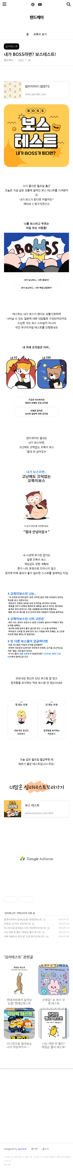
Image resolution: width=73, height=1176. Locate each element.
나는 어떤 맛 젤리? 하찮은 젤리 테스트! (22, 932)
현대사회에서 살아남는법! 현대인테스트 (23, 919)
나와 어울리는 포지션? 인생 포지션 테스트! (24, 936)
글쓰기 (45, 1148)
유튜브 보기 (40, 34)
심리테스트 (10, 913)
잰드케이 (37, 17)
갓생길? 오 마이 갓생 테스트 (17, 923)
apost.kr (22, 1148)
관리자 (34, 1148)
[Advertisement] (36, 859)
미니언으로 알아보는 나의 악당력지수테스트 (25, 927)
